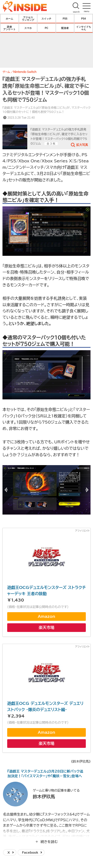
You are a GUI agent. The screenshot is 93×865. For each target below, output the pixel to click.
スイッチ (46, 18)
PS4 (83, 18)
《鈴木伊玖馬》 (81, 761)
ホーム (9, 18)
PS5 (65, 18)
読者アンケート (9, 27)
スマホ (28, 28)
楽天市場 (47, 627)
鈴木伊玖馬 (44, 796)
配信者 (65, 28)
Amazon (46, 616)
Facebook (30, 852)
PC (46, 28)
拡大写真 (82, 144)
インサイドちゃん (83, 27)
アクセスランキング (28, 18)
